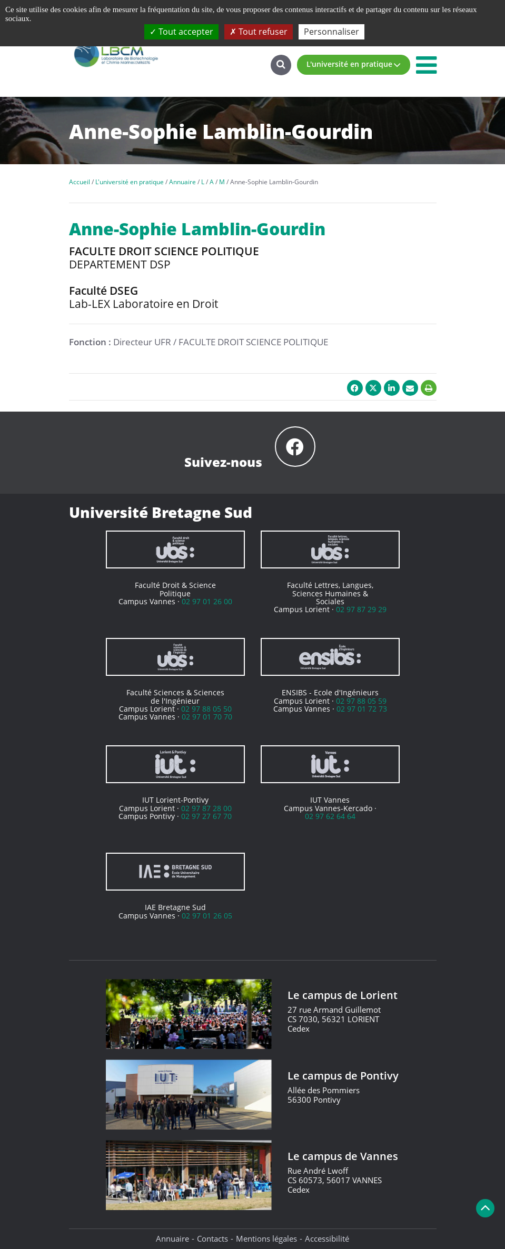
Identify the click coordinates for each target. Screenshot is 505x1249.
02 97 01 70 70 (207, 717)
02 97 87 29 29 (361, 609)
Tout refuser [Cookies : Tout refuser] (259, 31)
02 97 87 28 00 (206, 808)
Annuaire (172, 1238)
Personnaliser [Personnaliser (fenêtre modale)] (331, 31)
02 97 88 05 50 (206, 709)
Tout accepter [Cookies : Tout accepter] (181, 31)
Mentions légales (266, 1238)
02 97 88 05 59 (361, 701)
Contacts (212, 1238)
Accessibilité (327, 1238)
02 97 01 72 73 (361, 709)
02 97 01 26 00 (207, 601)
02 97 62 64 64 (330, 816)
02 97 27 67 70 (206, 816)
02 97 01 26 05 (207, 916)
